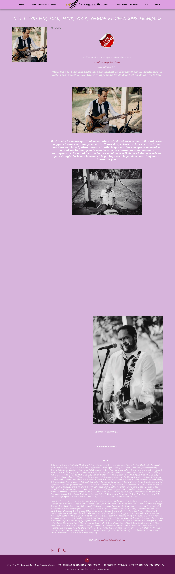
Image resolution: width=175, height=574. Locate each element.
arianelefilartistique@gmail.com (107, 62)
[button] (165, 4)
